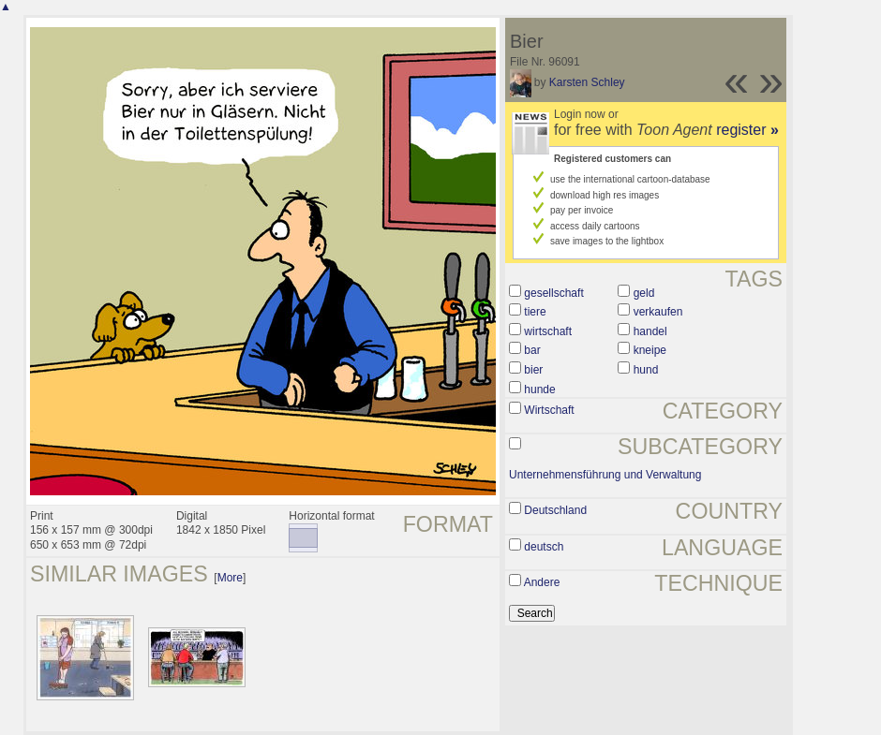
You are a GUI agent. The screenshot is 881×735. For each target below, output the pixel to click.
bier (533, 369)
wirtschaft (548, 331)
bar (532, 350)
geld (644, 293)
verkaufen (658, 311)
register (747, 130)
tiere (534, 311)
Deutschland (555, 510)
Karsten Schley (587, 82)
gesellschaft (553, 293)
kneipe (650, 350)
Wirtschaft (549, 410)
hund (646, 369)
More (230, 577)
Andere (542, 582)
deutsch (543, 546)
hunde (539, 389)
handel (650, 331)
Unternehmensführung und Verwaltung (605, 474)
